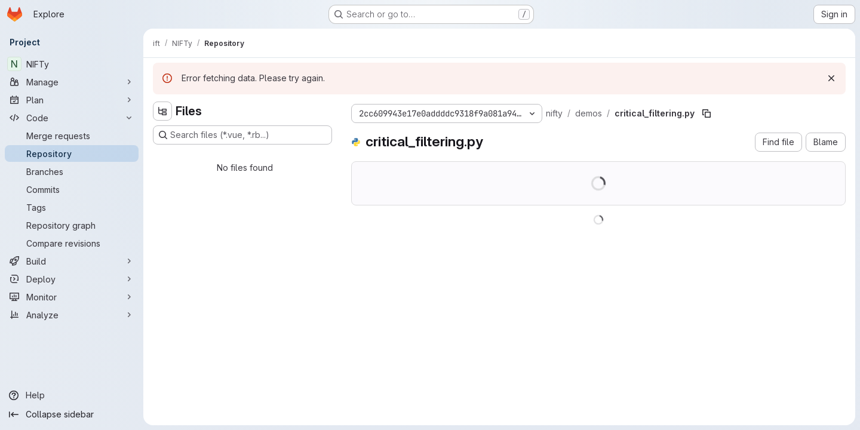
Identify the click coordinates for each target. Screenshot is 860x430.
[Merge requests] (72, 135)
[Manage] (72, 81)
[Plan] (72, 99)
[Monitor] (72, 296)
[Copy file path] (706, 113)
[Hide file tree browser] (162, 111)
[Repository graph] (72, 225)
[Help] (72, 395)
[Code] (72, 117)
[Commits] (72, 189)
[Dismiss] (831, 78)
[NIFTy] (72, 64)
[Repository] (72, 153)
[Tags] (72, 207)
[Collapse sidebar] (72, 414)
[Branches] (72, 171)
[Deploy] (72, 279)
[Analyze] (72, 314)
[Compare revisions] (72, 243)
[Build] (72, 261)
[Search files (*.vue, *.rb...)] (242, 135)
